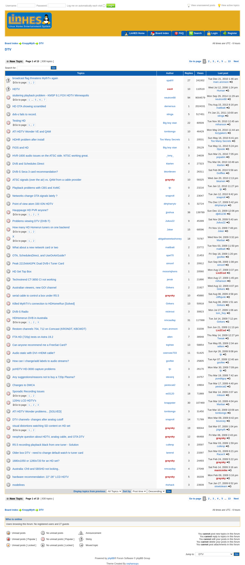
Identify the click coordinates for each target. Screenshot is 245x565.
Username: (11, 5)
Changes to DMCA (23, 385)
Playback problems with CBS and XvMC (36, 187)
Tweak (221, 338)
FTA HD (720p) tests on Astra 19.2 (32, 336)
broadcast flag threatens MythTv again (35, 78)
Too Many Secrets (170, 139)
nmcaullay (170, 320)
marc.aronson (221, 81)
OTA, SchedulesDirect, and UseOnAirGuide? (39, 255)
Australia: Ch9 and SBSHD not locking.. (36, 468)
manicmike (220, 470)
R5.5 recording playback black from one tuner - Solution (45, 444)
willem (221, 346)
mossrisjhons (170, 271)
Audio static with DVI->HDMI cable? (33, 352)
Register (230, 33)
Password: (42, 5)
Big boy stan (170, 122)
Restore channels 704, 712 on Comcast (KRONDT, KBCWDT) (49, 328)
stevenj (170, 377)
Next (236, 61)
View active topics (229, 5)
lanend (170, 452)
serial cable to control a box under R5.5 (35, 295)
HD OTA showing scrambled (29, 106)
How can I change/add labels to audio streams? (40, 361)
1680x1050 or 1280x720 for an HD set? (35, 460)
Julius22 (170, 220)
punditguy (221, 378)
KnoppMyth (28, 43)
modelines (18, 484)
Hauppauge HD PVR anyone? (30, 210)
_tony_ (170, 155)
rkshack (170, 484)
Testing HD (18, 120)
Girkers (170, 287)
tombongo (170, 131)
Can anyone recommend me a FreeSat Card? (39, 344)
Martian (221, 240)
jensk (170, 279)
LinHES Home (134, 33)
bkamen (220, 181)
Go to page (195, 61)
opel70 (170, 255)
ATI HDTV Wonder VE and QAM (31, 131)
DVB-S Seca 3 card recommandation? (35, 171)
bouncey (221, 420)
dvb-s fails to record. (24, 114)
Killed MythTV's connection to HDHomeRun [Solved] (43, 303)
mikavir (221, 395)
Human (221, 90)
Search (195, 33)
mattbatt (220, 107)
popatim (220, 157)
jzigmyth (220, 429)
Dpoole (221, 149)
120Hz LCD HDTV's (24, 400)
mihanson (221, 124)
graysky (170, 179)
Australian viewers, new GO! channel (34, 287)
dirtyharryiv (170, 203)
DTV (41, 43)
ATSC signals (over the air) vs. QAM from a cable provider (46, 179)
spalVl (170, 80)
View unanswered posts (201, 5)
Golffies (221, 173)
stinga (170, 114)
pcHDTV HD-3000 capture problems (34, 369)
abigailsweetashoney (170, 238)
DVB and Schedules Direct (28, 163)
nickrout (170, 311)
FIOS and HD (20, 147)
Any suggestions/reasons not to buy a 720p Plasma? (43, 377)
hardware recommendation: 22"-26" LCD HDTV (40, 476)
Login (212, 33)
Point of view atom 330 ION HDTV (32, 203)
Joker (170, 229)
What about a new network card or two (35, 247)
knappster (170, 402)
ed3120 (170, 393)
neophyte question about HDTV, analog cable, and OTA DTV (48, 436)
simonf (170, 263)
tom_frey (221, 313)
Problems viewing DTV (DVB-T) (31, 221)
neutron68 (170, 97)
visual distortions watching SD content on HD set (41, 425)
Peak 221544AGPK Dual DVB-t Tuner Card (38, 263)
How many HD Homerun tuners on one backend (40, 227)
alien (170, 336)
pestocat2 (169, 385)
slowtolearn (221, 486)
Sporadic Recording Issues (28, 391)
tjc (170, 187)
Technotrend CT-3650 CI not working (34, 279)
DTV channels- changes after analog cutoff (37, 419)
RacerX (221, 454)
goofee (221, 256)
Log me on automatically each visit (85, 5)
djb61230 (221, 213)
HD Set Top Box (21, 271)
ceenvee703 (170, 352)
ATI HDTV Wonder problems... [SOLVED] (36, 411)
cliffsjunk (221, 297)
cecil (170, 89)
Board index (159, 33)
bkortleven (170, 171)
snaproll (170, 195)
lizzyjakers (221, 133)
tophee (170, 344)
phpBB (111, 558)
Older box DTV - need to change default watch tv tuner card (47, 452)
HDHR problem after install (28, 139)
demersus (170, 106)
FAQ (179, 33)
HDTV (16, 89)
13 (229, 61)
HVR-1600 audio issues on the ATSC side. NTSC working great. (50, 155)
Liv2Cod (221, 273)
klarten (170, 163)
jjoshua (170, 212)
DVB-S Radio (20, 311)
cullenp (170, 444)
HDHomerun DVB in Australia (29, 317)
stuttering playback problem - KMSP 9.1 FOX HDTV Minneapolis (50, 95)
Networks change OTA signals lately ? (34, 195)
